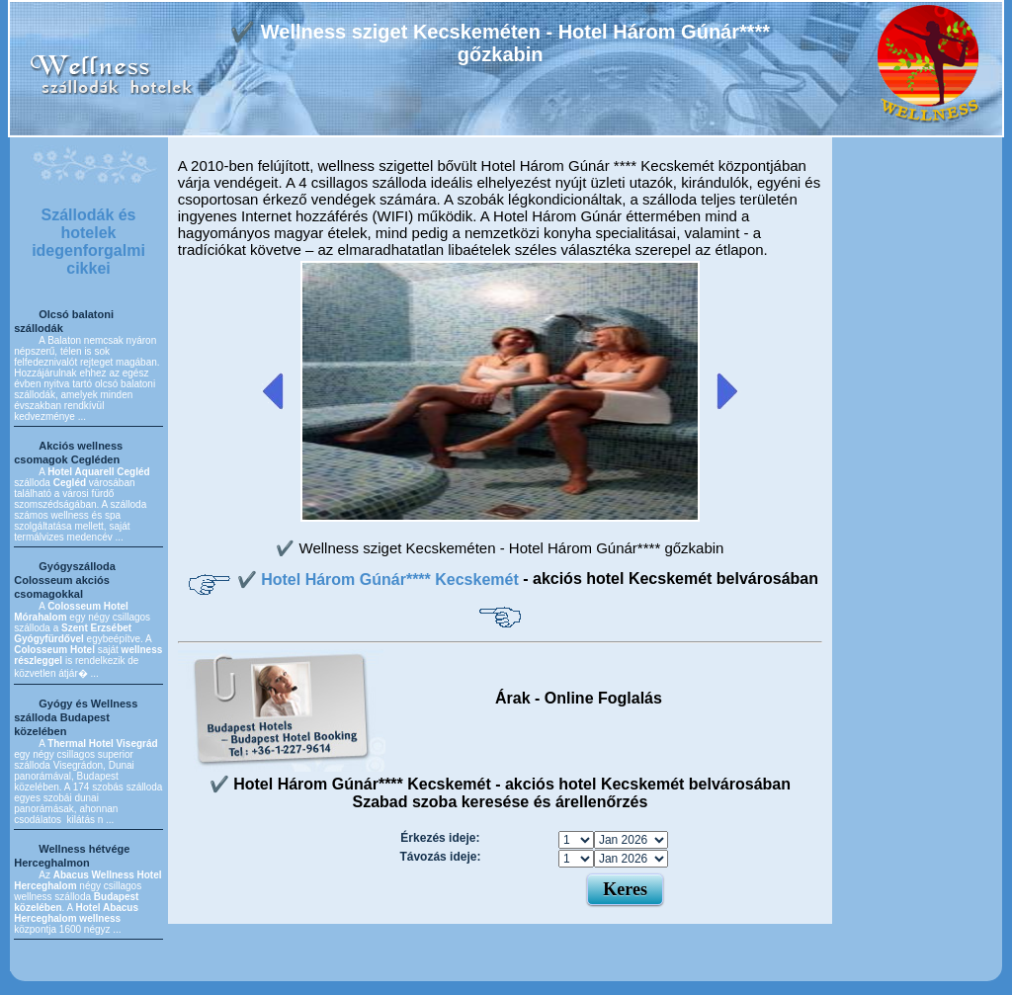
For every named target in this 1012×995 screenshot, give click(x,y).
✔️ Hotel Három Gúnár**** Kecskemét (380, 579)
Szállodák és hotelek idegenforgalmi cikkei (88, 242)
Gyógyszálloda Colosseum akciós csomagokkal (65, 580)
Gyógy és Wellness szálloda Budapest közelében (75, 717)
